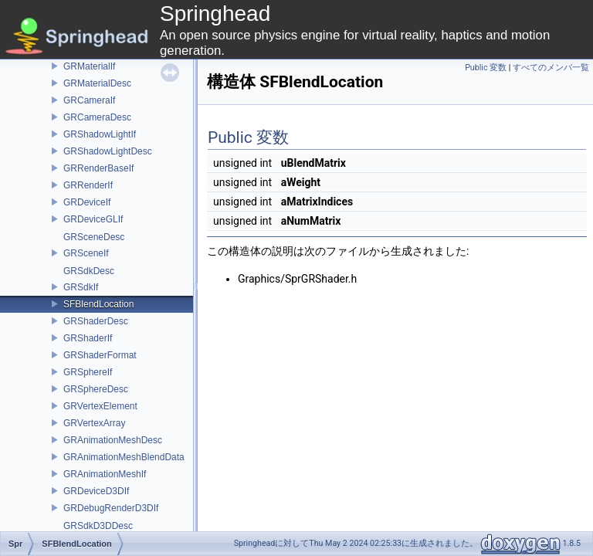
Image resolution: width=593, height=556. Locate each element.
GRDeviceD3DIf (96, 491)
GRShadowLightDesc (107, 151)
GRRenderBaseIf (98, 168)
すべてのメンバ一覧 (551, 68)
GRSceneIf (86, 253)
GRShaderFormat (100, 355)
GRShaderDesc (95, 321)
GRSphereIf (87, 372)
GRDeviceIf (86, 202)
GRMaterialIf (89, 66)
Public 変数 (486, 68)
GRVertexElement (100, 406)
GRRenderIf (88, 185)
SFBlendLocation (98, 304)
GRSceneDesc (93, 237)
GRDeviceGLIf (93, 219)
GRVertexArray (94, 423)
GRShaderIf (87, 338)
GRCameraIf (89, 100)
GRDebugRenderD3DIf (110, 508)
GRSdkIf (80, 287)
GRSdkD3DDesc (98, 525)
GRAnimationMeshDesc (112, 440)
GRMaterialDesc (97, 83)
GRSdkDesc (88, 271)
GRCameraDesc (97, 117)
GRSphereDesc (95, 389)
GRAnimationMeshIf (104, 474)
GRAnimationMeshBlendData (124, 457)
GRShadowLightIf (99, 134)
